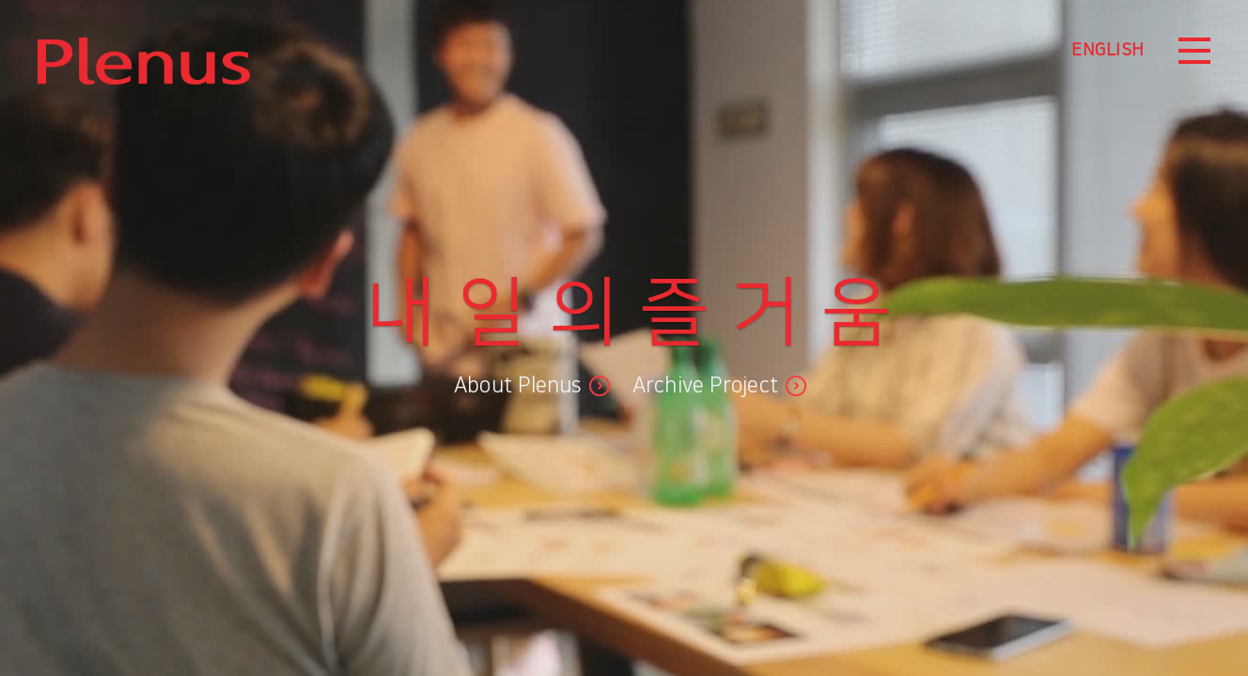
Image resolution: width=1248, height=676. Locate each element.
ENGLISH (1108, 50)
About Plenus (518, 385)
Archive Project (705, 385)
